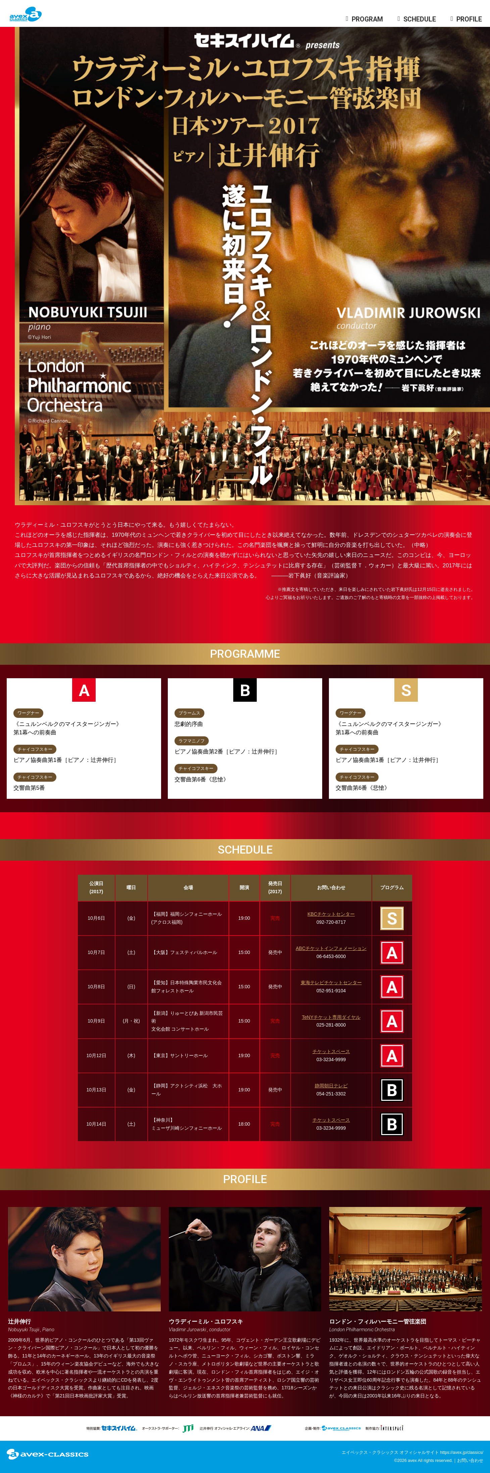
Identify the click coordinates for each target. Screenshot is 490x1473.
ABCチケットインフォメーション (331, 948)
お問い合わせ (470, 1460)
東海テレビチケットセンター (331, 982)
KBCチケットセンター (331, 914)
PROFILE (469, 19)
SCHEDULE (419, 19)
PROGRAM (367, 19)
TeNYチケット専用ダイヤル (331, 1017)
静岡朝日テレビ (331, 1085)
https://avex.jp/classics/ (461, 1452)
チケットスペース (331, 1051)
